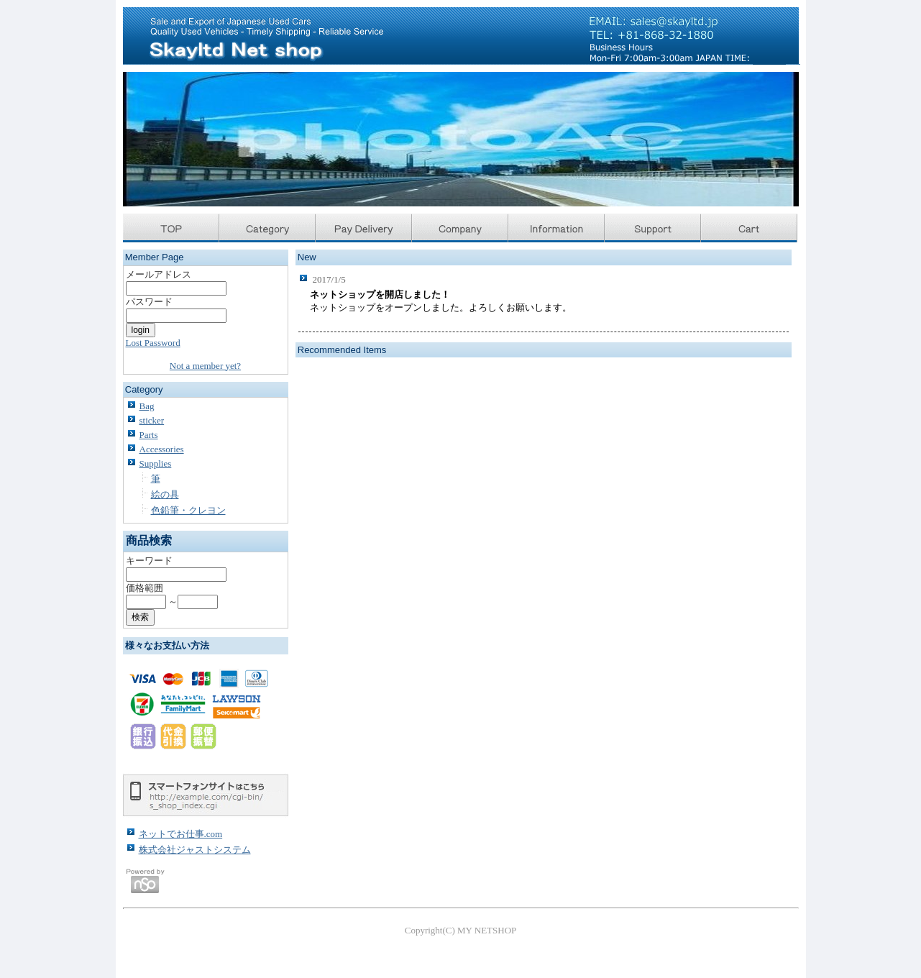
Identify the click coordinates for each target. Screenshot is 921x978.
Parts (148, 434)
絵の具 (165, 494)
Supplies (155, 463)
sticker (152, 420)
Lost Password (153, 342)
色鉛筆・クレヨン (188, 510)
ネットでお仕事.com (181, 833)
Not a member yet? (205, 365)
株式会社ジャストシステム (195, 849)
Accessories (161, 449)
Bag (147, 406)
